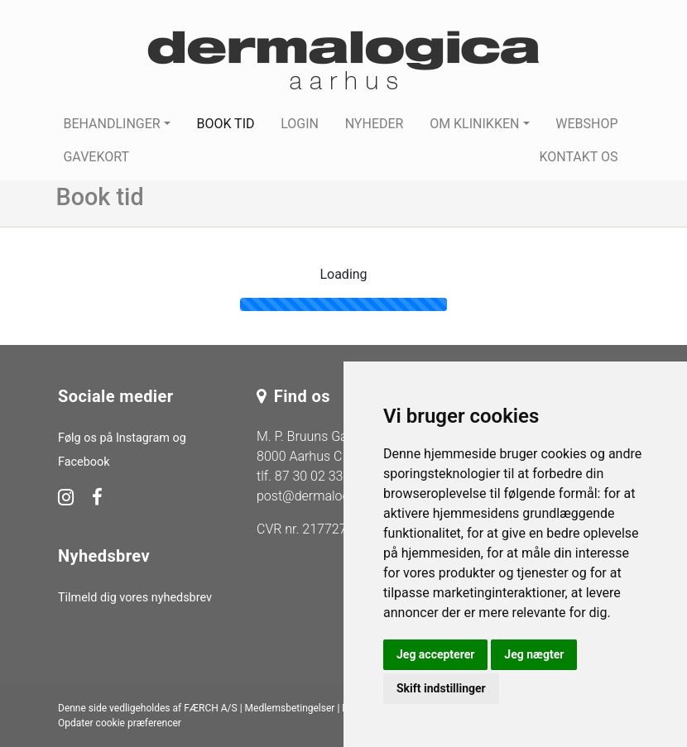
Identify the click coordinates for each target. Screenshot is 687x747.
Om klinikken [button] (474, 124)
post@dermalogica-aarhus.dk (342, 496)
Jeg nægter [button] (534, 654)
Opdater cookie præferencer (119, 723)
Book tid (225, 124)
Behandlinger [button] (111, 124)
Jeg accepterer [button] (435, 654)
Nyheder (374, 124)
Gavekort (96, 157)
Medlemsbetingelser (290, 708)
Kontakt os (578, 157)
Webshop (586, 124)
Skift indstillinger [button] (441, 688)
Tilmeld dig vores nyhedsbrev (135, 598)
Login (300, 124)
